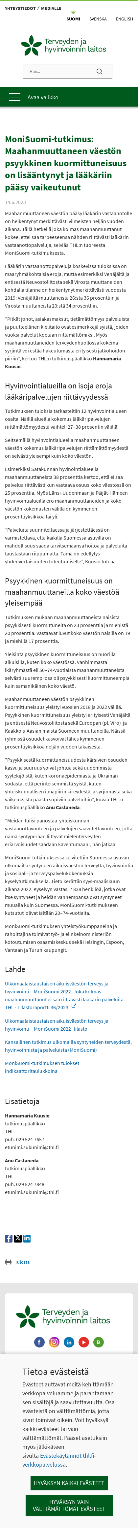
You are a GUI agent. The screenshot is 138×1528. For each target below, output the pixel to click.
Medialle (51, 8)
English (124, 19)
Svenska (98, 19)
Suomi (73, 19)
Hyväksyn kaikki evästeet (69, 1483)
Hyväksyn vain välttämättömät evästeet (69, 1505)
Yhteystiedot (20, 8)
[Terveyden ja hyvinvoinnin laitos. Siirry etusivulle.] (69, 1316)
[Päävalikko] (69, 97)
